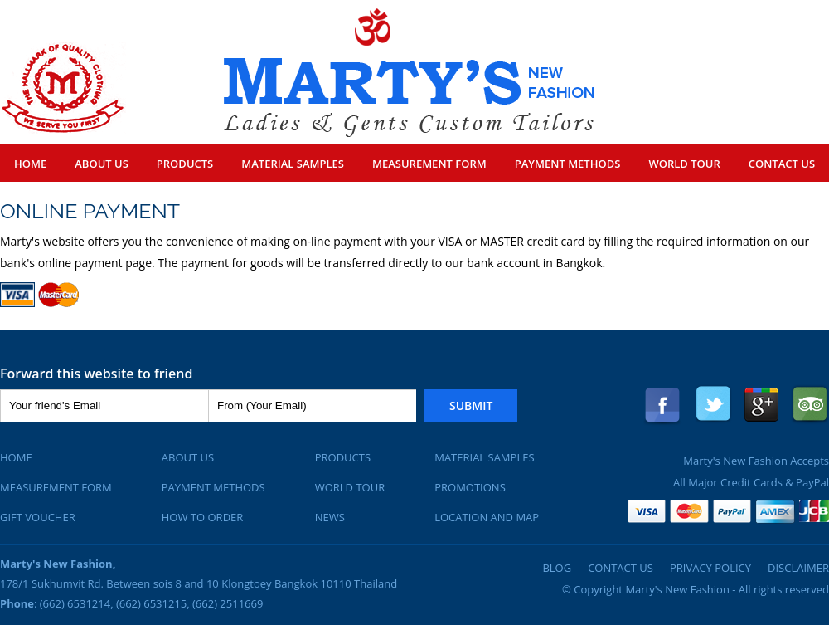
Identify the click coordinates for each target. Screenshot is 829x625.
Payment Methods (568, 163)
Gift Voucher (37, 517)
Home (30, 163)
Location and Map (486, 517)
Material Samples (292, 163)
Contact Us (782, 163)
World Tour (684, 163)
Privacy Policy (710, 567)
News (330, 517)
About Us (101, 163)
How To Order (203, 517)
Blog (556, 567)
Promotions (470, 487)
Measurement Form (429, 163)
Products (185, 163)
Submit (470, 405)
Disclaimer (798, 567)
